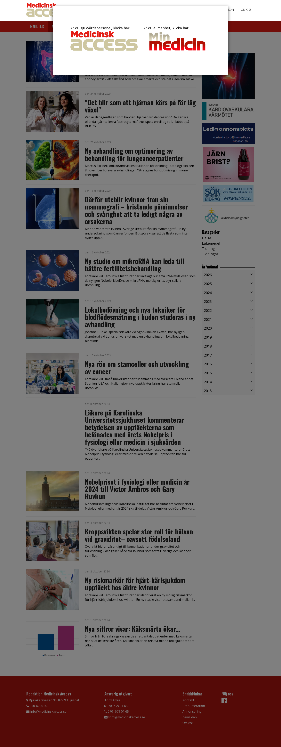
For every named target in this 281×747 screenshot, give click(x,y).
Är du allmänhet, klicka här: (177, 39)
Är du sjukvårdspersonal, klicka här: (104, 38)
